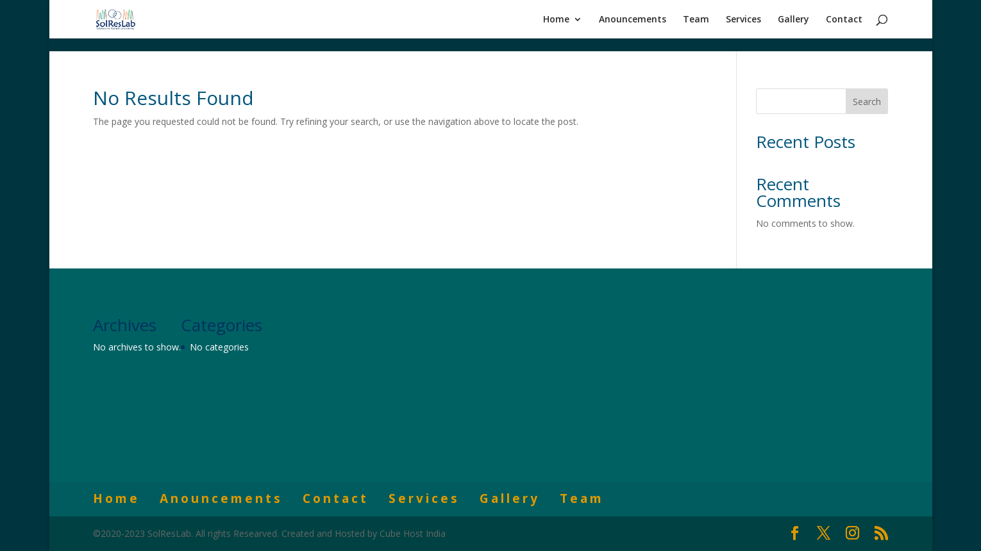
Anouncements (632, 20)
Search (867, 101)
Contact (844, 20)
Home (556, 20)
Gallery (793, 20)
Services (743, 20)
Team (696, 20)
